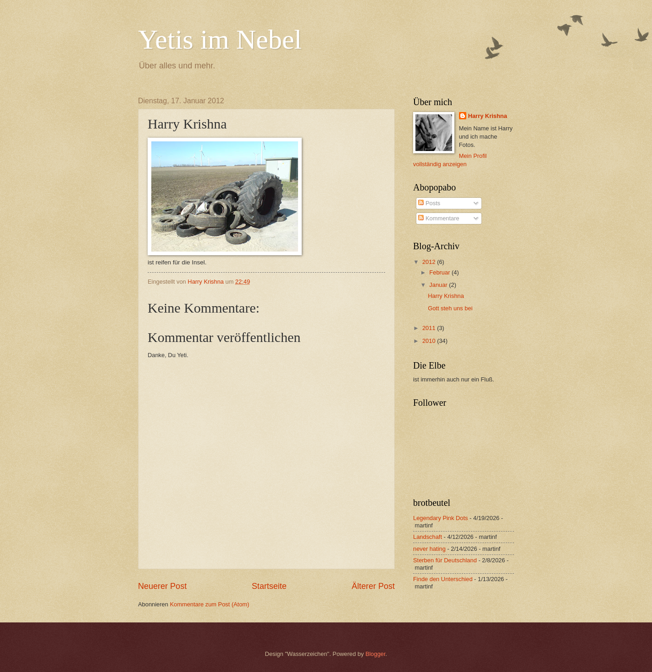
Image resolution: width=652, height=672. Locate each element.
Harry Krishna (487, 115)
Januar (439, 284)
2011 (429, 328)
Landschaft (427, 536)
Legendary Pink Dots (440, 518)
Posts (429, 203)
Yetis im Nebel (220, 39)
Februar (440, 272)
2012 (429, 261)
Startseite (269, 586)
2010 (429, 340)
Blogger (375, 653)
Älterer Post (373, 586)
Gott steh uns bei (450, 308)
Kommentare (438, 218)
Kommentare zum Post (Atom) (209, 604)
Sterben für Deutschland (445, 560)
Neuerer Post (162, 586)
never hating (429, 548)
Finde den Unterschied (443, 579)
